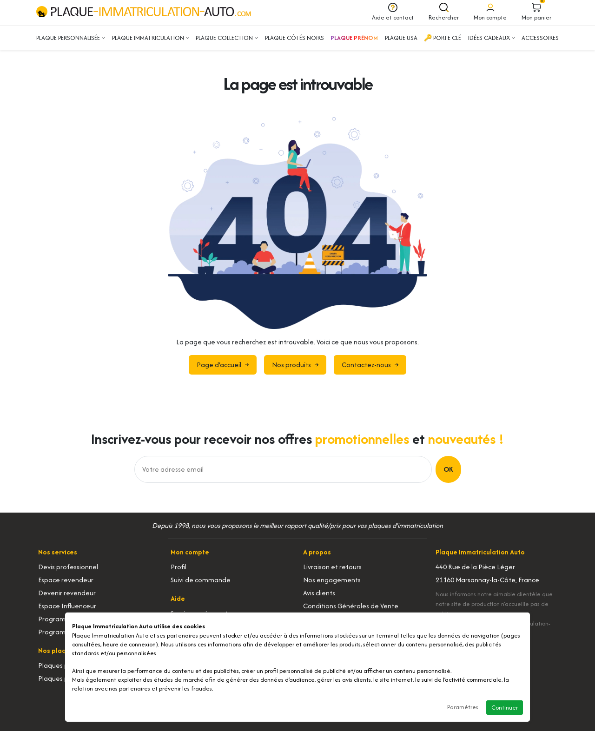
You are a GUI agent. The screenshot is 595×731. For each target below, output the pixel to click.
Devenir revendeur (67, 593)
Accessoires (540, 37)
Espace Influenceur (67, 606)
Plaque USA (401, 37)
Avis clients (319, 593)
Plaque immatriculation (150, 37)
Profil (178, 567)
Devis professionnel (68, 567)
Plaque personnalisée (70, 37)
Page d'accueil (223, 364)
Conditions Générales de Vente (350, 606)
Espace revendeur (65, 580)
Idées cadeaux (491, 37)
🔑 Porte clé (442, 37)
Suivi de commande (201, 580)
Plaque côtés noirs (294, 37)
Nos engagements (332, 580)
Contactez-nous (370, 364)
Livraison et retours (332, 567)
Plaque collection (227, 37)
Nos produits (295, 364)
